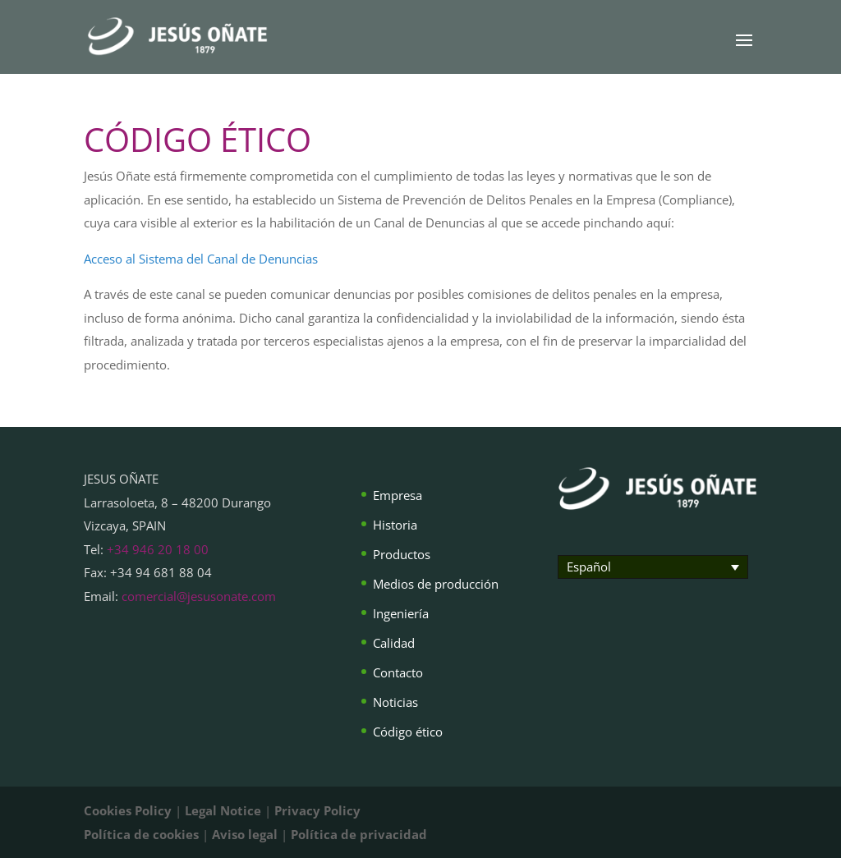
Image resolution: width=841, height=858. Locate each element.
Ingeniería (401, 613)
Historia (395, 524)
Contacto (398, 672)
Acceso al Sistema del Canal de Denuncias (201, 258)
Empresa (397, 495)
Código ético (408, 731)
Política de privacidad (359, 834)
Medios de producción (436, 584)
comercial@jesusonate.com (199, 596)
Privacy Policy (317, 810)
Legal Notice (223, 810)
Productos (401, 554)
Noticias (395, 702)
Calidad (394, 643)
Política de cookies (141, 834)
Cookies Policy (128, 810)
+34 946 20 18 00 (158, 549)
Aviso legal (245, 834)
